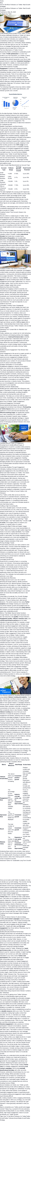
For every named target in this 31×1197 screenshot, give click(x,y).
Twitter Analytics (19, 326)
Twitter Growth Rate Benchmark (18, 154)
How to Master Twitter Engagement (14, 401)
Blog (1, 3)
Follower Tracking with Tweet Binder (10, 721)
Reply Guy (8, 1109)
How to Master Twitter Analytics (15, 635)
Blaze (14, 699)
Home (1, 1)
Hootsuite (15, 963)
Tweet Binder (6, 699)
